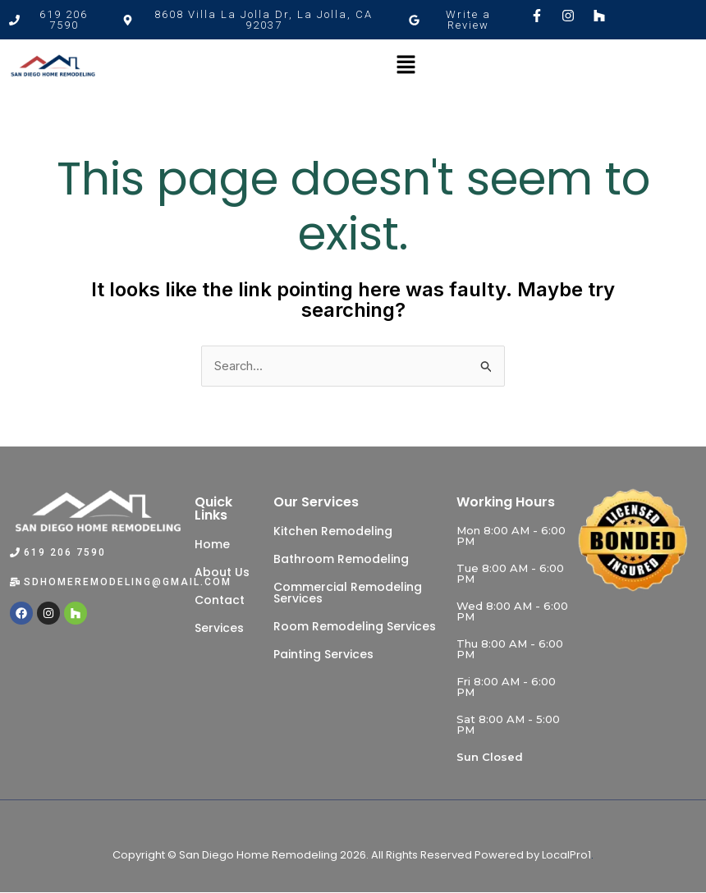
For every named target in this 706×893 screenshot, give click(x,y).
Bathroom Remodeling (341, 559)
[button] (256, 19)
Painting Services (323, 654)
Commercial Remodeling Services (347, 593)
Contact (220, 600)
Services (219, 628)
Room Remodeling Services (354, 626)
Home (212, 544)
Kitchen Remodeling (332, 531)
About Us (222, 572)
